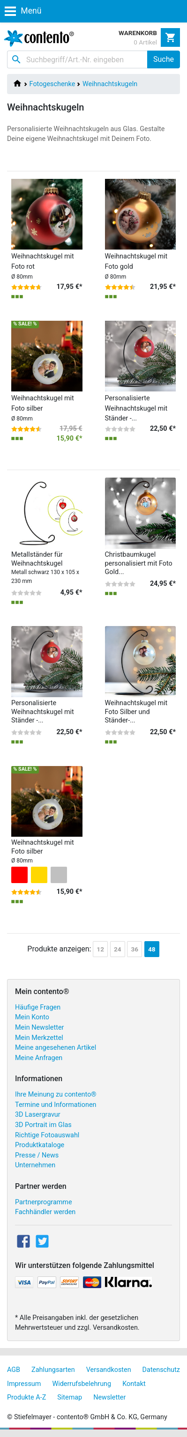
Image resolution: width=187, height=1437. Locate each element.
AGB (13, 1370)
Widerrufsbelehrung (81, 1384)
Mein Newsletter (39, 1028)
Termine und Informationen (56, 1105)
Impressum (24, 1384)
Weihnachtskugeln (109, 84)
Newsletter (109, 1397)
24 (117, 949)
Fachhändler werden (45, 1212)
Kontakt (134, 1384)
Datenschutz (161, 1370)
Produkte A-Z (26, 1397)
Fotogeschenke (52, 84)
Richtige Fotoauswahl (47, 1135)
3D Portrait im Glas (43, 1125)
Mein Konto (32, 1017)
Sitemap (69, 1397)
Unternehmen (35, 1165)
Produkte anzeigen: (59, 948)
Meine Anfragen (38, 1058)
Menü (23, 10)
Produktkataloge (39, 1145)
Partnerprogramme (43, 1202)
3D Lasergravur (37, 1115)
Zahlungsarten (53, 1370)
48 (152, 949)
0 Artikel (145, 42)
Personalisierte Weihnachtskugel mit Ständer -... (136, 408)
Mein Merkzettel (39, 1038)
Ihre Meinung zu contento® (56, 1094)
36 (134, 949)
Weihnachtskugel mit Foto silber (42, 408)
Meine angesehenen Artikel (55, 1048)
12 (100, 949)
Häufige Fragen (37, 1007)
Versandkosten (108, 1370)
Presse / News (37, 1155)
